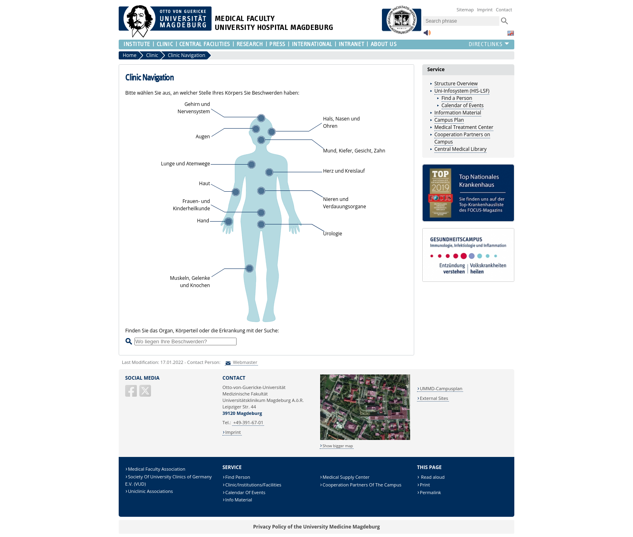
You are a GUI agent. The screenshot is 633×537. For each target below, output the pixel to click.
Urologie (332, 233)
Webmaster (244, 362)
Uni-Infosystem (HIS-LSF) (461, 90)
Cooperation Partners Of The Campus (362, 485)
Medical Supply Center (346, 477)
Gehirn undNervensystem (194, 108)
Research (250, 44)
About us (383, 44)
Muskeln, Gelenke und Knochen (190, 282)
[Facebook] (131, 394)
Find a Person (457, 98)
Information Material (457, 112)
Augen (203, 136)
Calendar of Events (463, 105)
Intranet (351, 44)
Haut (204, 183)
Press (277, 44)
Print (425, 485)
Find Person (237, 477)
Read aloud (432, 477)
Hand (203, 220)
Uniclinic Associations (150, 491)
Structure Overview (456, 83)
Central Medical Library (460, 149)
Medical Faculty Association (156, 469)
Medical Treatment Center (463, 127)
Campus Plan (449, 119)
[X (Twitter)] (145, 394)
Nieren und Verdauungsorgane (344, 203)
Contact (504, 9)
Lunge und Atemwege (185, 163)
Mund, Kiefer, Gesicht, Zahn (354, 150)
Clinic (165, 44)
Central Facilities (204, 44)
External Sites (434, 398)
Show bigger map (338, 445)
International (312, 44)
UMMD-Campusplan (441, 388)
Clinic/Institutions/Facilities (253, 485)
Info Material (238, 500)
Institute (137, 44)
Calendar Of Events (245, 492)
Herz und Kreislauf (344, 170)
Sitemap (465, 9)
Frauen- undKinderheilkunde (191, 205)
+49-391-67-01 (248, 422)
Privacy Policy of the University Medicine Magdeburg (316, 526)
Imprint (485, 9)
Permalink (430, 492)
